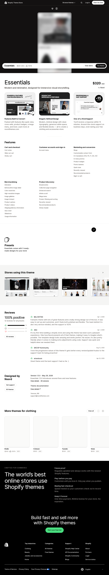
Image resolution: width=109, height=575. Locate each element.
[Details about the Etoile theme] (17, 504)
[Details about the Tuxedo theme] (74, 504)
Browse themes (69, 3)
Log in (87, 3)
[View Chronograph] (82, 310)
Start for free (98, 3)
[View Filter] (46, 310)
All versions (45, 450)
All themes (10, 459)
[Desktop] (52, 8)
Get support (10, 455)
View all (91, 481)
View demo (89, 130)
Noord (102, 152)
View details (35, 450)
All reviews (10, 406)
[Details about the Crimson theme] (45, 504)
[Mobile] (56, 8)
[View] (17, 355)
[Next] (102, 340)
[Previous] (98, 340)
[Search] (81, 2)
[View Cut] (70, 310)
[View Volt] (58, 310)
